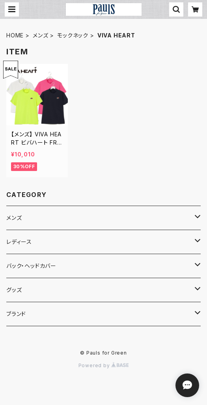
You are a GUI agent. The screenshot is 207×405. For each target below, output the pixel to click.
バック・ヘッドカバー (31, 265)
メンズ (40, 35)
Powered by (103, 365)
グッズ (14, 289)
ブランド (16, 313)
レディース (19, 241)
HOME (15, 35)
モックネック (72, 35)
